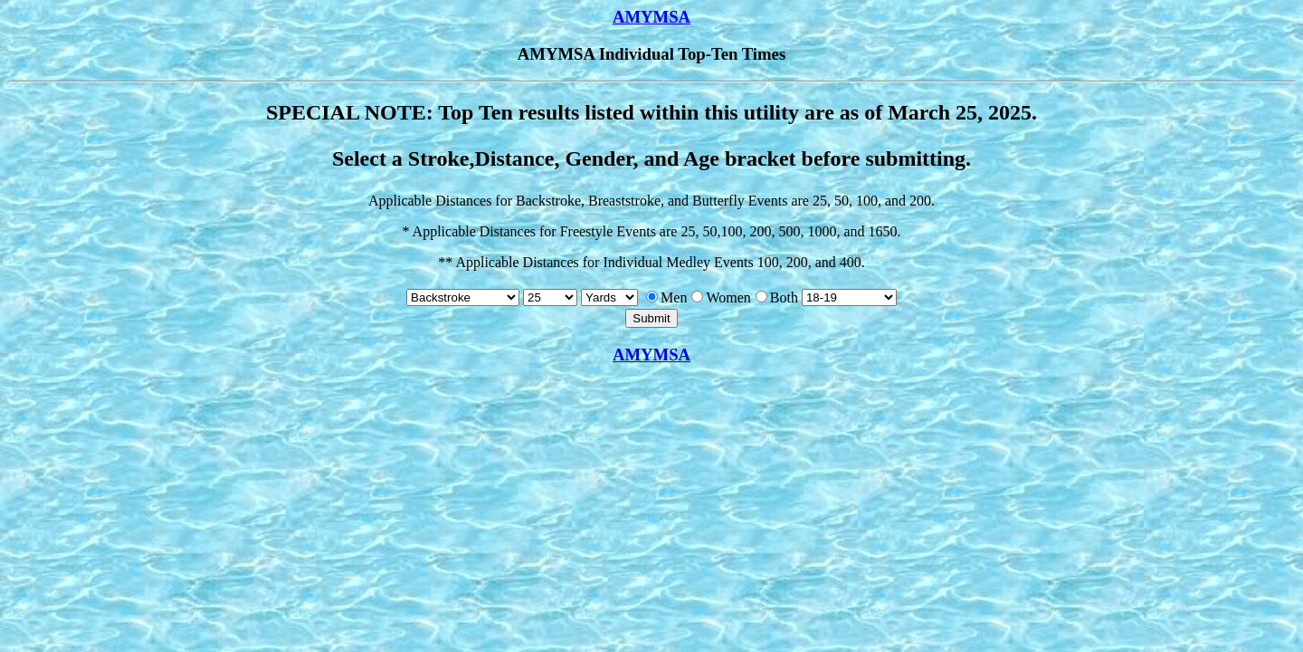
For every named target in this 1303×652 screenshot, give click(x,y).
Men (666, 297)
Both (777, 297)
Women (720, 297)
